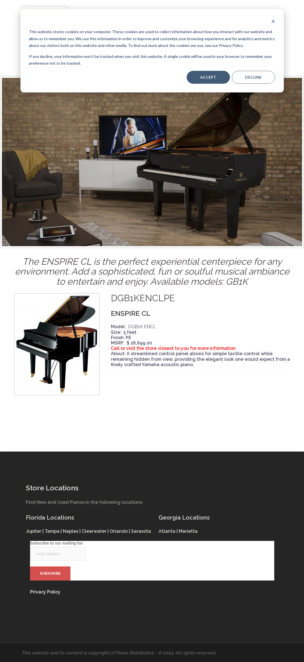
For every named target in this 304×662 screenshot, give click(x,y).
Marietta (188, 531)
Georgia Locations (184, 517)
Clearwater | (96, 531)
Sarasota (141, 531)
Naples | (72, 531)
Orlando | (120, 531)
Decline (253, 77)
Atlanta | (169, 531)
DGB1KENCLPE (143, 298)
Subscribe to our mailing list (56, 543)
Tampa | (54, 531)
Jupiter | (35, 531)
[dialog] (152, 50)
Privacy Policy (45, 592)
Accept (208, 77)
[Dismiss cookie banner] (273, 21)
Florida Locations (50, 517)
